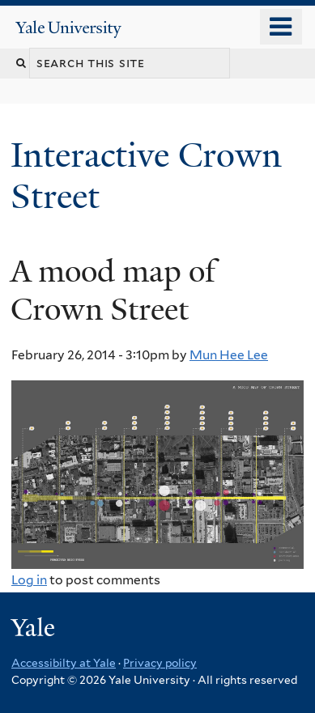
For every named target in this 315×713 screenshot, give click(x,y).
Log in (29, 580)
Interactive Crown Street (146, 175)
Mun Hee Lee (228, 355)
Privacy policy (160, 662)
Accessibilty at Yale (63, 662)
